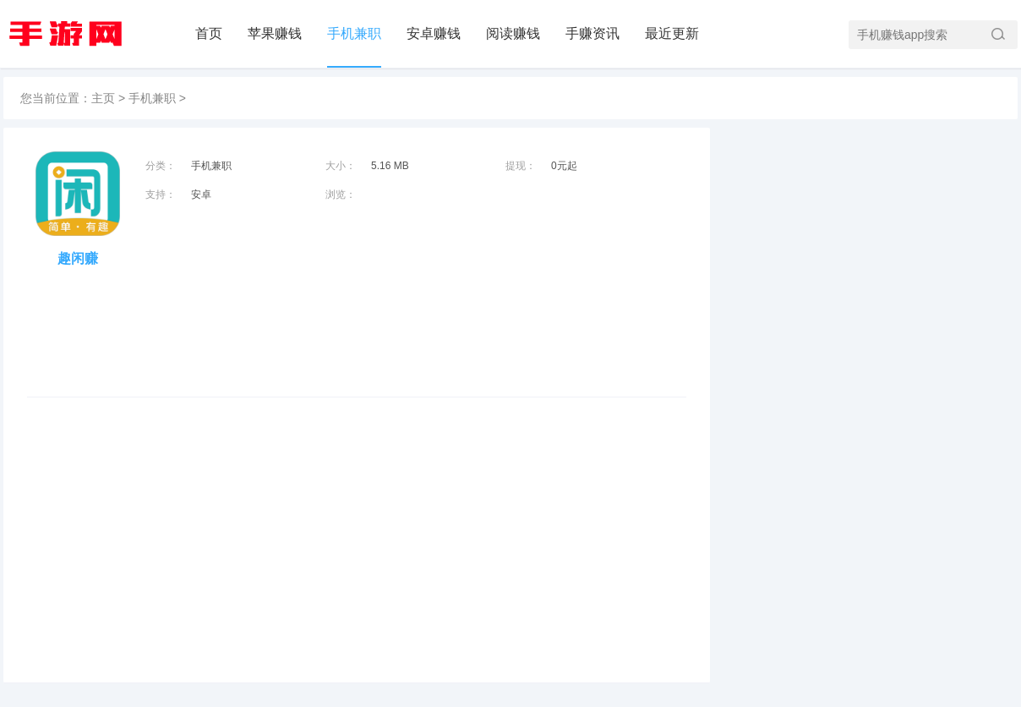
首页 (208, 33)
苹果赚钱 (275, 33)
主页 (103, 98)
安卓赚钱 (434, 33)
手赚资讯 (592, 33)
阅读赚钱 (513, 33)
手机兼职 (354, 33)
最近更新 (672, 33)
